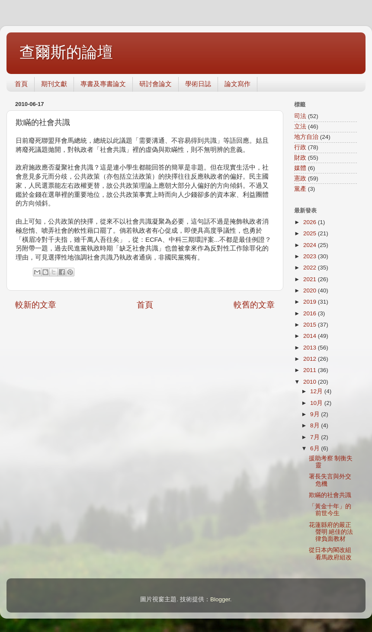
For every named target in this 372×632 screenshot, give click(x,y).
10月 (317, 403)
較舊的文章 (254, 304)
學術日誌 (198, 83)
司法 (300, 116)
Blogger (220, 599)
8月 (315, 425)
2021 (310, 279)
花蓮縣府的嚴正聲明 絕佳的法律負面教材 (331, 532)
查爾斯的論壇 (66, 52)
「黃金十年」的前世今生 (330, 510)
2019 (310, 301)
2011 (310, 370)
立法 (300, 126)
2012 (310, 359)
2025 (310, 233)
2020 (310, 290)
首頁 (21, 83)
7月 (315, 437)
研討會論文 (155, 83)
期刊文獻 (54, 83)
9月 (315, 414)
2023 (310, 256)
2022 (310, 267)
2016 (310, 313)
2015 (310, 324)
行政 (300, 147)
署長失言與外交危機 (330, 480)
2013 (310, 347)
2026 (310, 222)
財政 (300, 157)
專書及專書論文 (103, 83)
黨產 (300, 189)
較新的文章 (35, 304)
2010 (310, 382)
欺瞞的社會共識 (330, 495)
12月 (317, 391)
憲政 (300, 178)
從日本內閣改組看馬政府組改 (333, 553)
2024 (310, 245)
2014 (310, 336)
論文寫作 (237, 83)
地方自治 (306, 137)
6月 (315, 448)
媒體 (300, 168)
